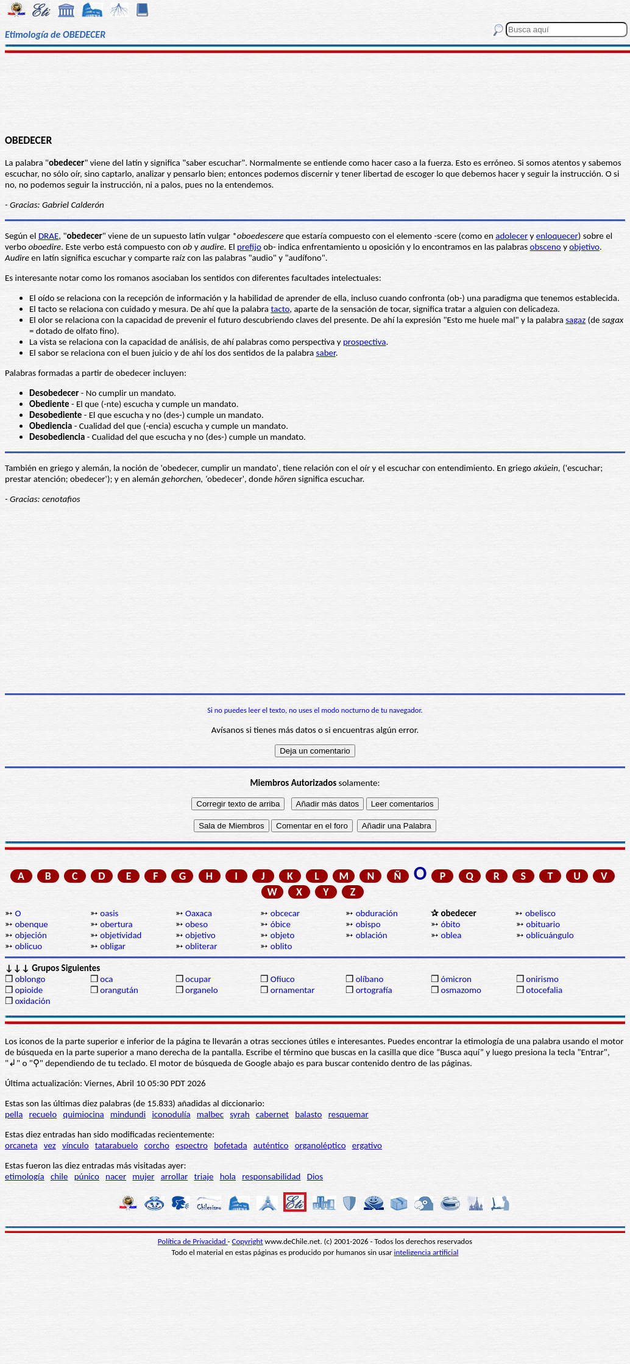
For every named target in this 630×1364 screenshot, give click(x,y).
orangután (119, 989)
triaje (204, 1176)
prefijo (249, 246)
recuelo (43, 1114)
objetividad (120, 935)
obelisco (540, 913)
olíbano (370, 979)
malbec (210, 1114)
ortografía (374, 989)
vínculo (75, 1145)
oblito (281, 946)
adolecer (511, 235)
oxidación (32, 1000)
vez (50, 1145)
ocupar (198, 979)
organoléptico (320, 1145)
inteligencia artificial (426, 1252)
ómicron (456, 979)
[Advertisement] (315, 92)
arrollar (174, 1176)
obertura (116, 924)
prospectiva (364, 341)
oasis (109, 913)
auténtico (271, 1145)
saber (326, 352)
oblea (451, 935)
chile (59, 1176)
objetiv (582, 246)
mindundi (128, 1114)
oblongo (30, 979)
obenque (31, 924)
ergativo (367, 1145)
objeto (283, 935)
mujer (143, 1176)
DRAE (48, 235)
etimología (24, 1176)
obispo (368, 924)
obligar (113, 946)
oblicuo (28, 946)
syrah (239, 1114)
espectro (191, 1145)
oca (106, 979)
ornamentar (293, 989)
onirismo (542, 979)
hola (228, 1176)
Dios (315, 1176)
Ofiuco (283, 979)
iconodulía (171, 1114)
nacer (115, 1176)
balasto (308, 1114)
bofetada (230, 1145)
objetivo (200, 935)
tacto (280, 308)
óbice (281, 924)
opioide (29, 989)
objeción (30, 935)
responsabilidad (271, 1176)
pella (14, 1114)
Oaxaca (198, 913)
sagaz (575, 319)
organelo (201, 989)
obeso (196, 924)
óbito (450, 924)
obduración (377, 913)
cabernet (272, 1114)
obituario (543, 924)
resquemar (348, 1114)
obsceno (545, 246)
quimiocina (83, 1114)
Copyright (247, 1241)
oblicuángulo (549, 935)
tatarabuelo (116, 1145)
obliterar (201, 946)
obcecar (285, 913)
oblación (372, 935)
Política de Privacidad (193, 1241)
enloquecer (557, 235)
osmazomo (461, 989)
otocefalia (544, 989)
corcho (156, 1145)
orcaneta (21, 1145)
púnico (86, 1176)
